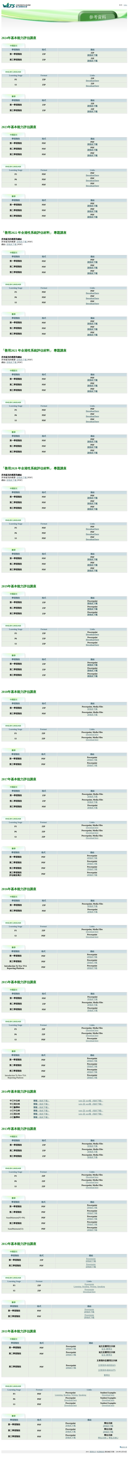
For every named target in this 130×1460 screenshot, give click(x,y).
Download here (92, 81)
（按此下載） (43, 1101)
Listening (59, 1395)
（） (43, 1114)
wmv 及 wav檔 (84, 1101)
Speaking (82, 1395)
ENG (125, 5)
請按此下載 (92, 55)
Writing (74, 1395)
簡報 (35, 1101)
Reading (67, 1395)
